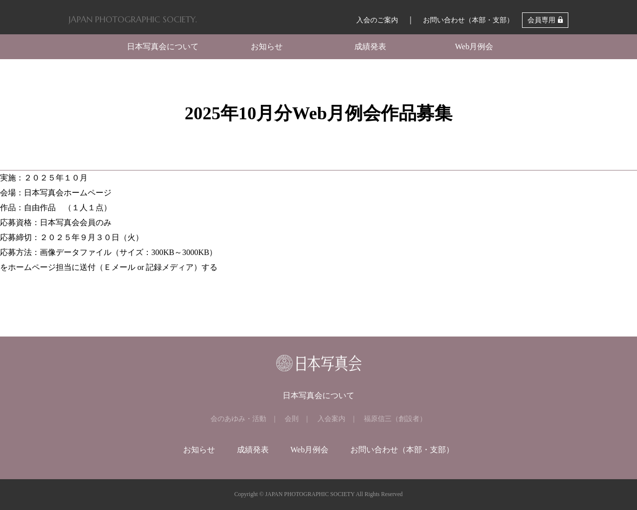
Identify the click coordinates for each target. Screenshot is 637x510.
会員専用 (541, 20)
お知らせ (267, 46)
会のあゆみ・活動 (238, 419)
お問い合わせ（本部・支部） (468, 20)
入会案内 (331, 419)
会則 (292, 419)
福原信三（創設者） (395, 419)
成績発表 (370, 46)
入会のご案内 (377, 20)
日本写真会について (163, 46)
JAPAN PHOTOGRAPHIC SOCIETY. (133, 19)
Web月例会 (474, 46)
